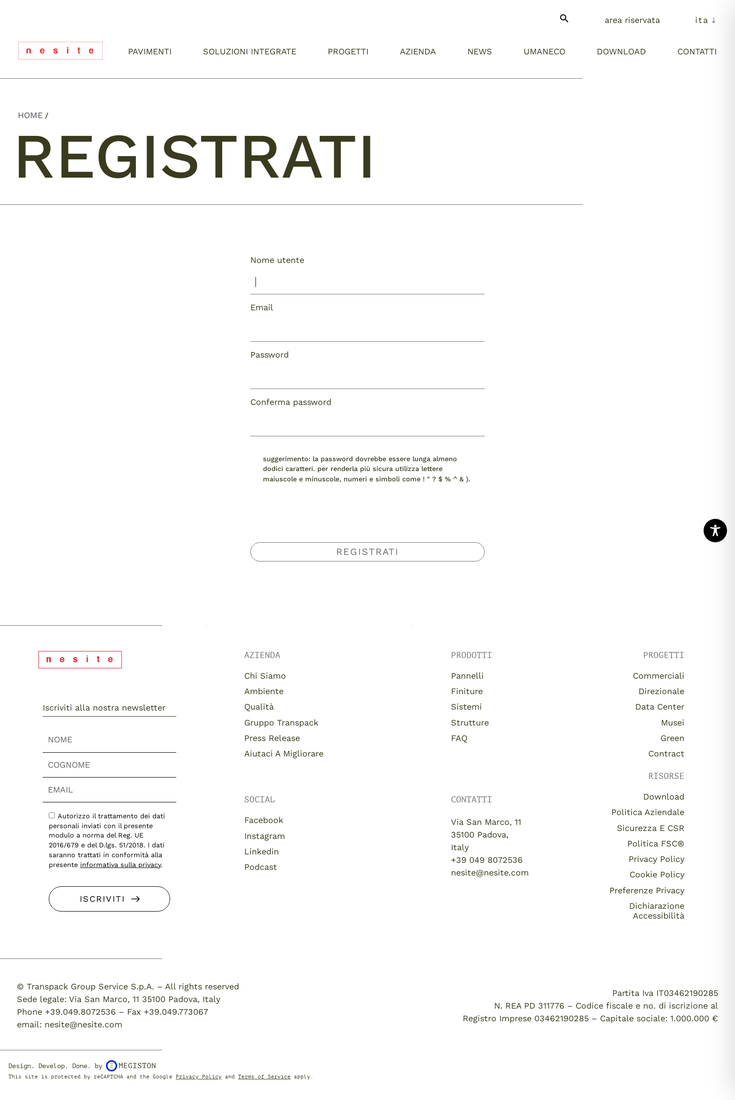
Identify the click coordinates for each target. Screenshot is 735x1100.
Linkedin (261, 851)
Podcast (260, 867)
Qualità (259, 706)
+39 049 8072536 (487, 860)
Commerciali (658, 676)
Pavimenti (150, 51)
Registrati (367, 551)
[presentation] (367, 519)
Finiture (467, 691)
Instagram (264, 836)
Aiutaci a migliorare (283, 753)
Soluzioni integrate (249, 51)
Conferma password (290, 402)
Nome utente (277, 260)
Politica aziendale (647, 812)
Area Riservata (632, 20)
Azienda (418, 51)
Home (30, 115)
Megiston (131, 1066)
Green (672, 738)
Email (261, 307)
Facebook (263, 820)
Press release (272, 738)
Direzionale (661, 691)
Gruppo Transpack (281, 722)
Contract (666, 753)
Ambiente (264, 691)
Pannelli (467, 676)
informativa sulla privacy (120, 864)
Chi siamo (265, 676)
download (663, 796)
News (479, 51)
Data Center (659, 706)
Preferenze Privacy (646, 890)
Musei (672, 722)
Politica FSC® (655, 843)
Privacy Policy (656, 859)
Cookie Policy (657, 874)
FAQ (459, 738)
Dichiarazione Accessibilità (656, 910)
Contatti (697, 51)
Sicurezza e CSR (650, 828)
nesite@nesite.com (490, 872)
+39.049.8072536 (80, 1012)
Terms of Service (264, 1077)
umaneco (544, 51)
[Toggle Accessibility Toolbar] (715, 530)
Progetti (348, 51)
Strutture (470, 722)
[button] (564, 22)
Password (269, 354)
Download (621, 51)
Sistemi (466, 706)
